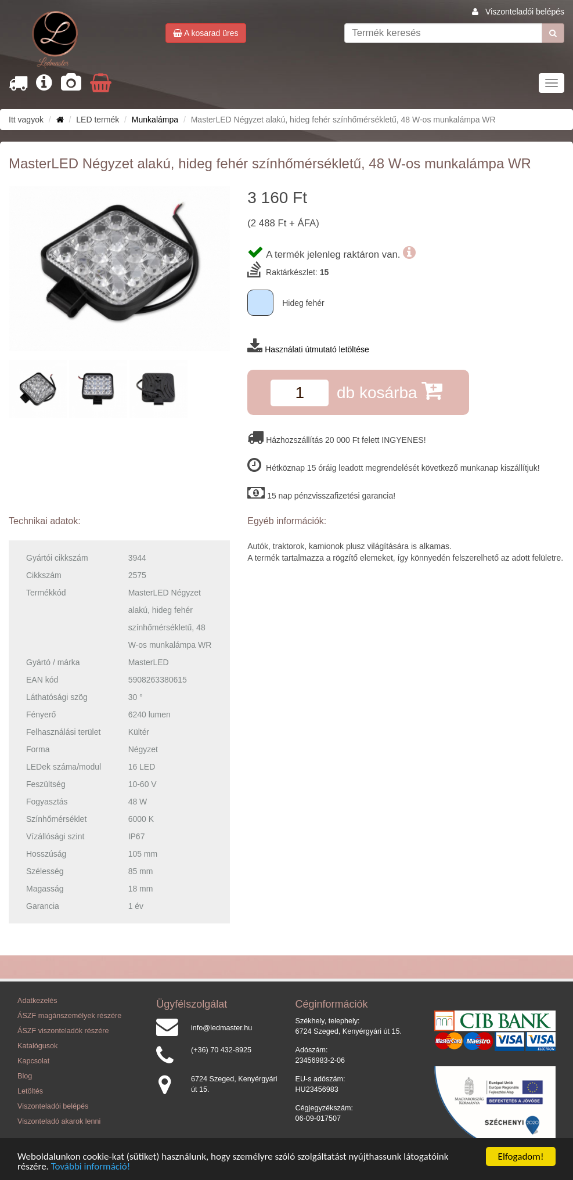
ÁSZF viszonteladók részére (63, 1031)
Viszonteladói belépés (524, 11)
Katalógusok (37, 1046)
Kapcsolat (33, 1061)
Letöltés (30, 1091)
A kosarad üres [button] (206, 33)
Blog (24, 1076)
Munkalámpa (155, 119)
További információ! (91, 1167)
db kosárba (389, 390)
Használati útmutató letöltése (317, 349)
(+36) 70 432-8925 (221, 1050)
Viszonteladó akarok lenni (58, 1121)
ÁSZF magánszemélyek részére (69, 1016)
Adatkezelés (37, 1001)
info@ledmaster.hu (221, 1028)
